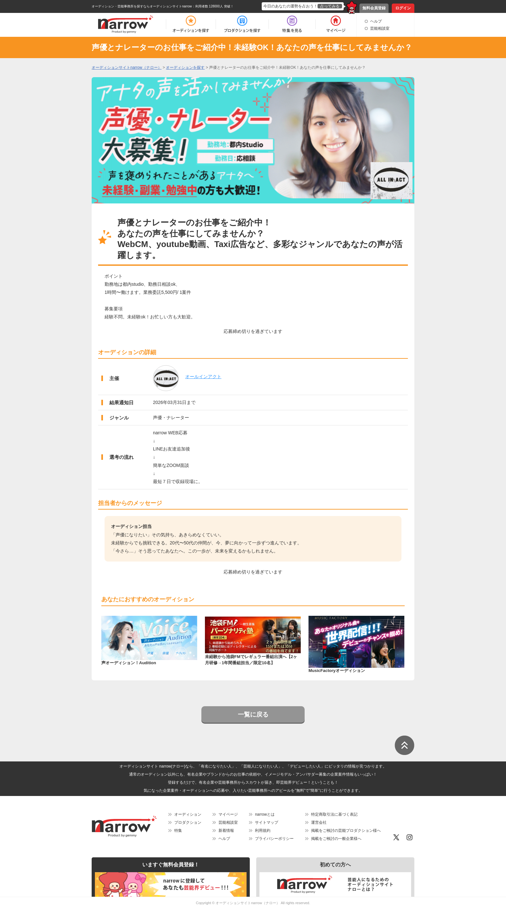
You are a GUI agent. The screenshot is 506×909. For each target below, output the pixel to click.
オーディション (187, 814)
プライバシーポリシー (274, 838)
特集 (178, 830)
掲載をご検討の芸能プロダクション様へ (346, 830)
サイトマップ (266, 822)
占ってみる (329, 6)
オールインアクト (203, 376)
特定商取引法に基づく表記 (334, 814)
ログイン (403, 8)
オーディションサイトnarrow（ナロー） (248, 903)
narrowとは (265, 814)
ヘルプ (376, 21)
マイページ (228, 814)
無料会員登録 (374, 8)
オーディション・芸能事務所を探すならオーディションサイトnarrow (142, 6)
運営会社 (319, 822)
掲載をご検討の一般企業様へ (336, 838)
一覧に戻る (253, 714)
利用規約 (262, 830)
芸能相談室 (380, 28)
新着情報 (226, 830)
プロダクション (187, 822)
